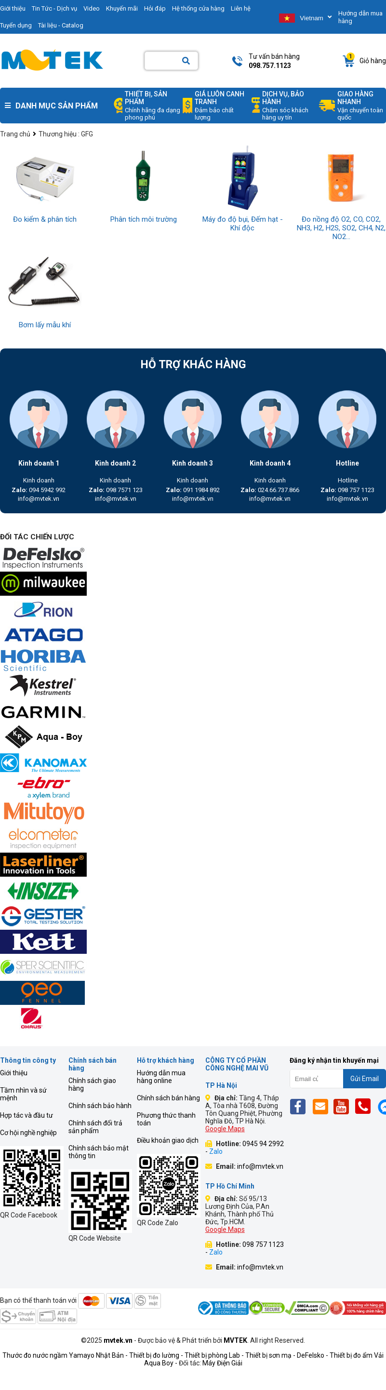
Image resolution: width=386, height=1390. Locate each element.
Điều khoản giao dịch (168, 1140)
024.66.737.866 (269, 490)
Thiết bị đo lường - (156, 1355)
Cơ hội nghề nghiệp (28, 1132)
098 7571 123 (116, 490)
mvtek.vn (118, 1340)
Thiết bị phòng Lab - (214, 1355)
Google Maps (225, 1129)
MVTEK (235, 1340)
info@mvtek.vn (38, 498)
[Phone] (365, 1106)
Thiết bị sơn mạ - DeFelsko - (287, 1355)
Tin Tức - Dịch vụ (54, 8)
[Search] (186, 61)
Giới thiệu (13, 1073)
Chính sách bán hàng (168, 1098)
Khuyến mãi (122, 8)
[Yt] (344, 1106)
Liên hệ (241, 8)
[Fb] (300, 1106)
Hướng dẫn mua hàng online (161, 1076)
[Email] (322, 1106)
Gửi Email (364, 1079)
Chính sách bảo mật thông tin (98, 1152)
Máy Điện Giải (222, 1363)
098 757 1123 (347, 490)
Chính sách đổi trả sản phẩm (95, 1127)
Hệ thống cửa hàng (198, 8)
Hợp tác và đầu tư (26, 1115)
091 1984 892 (193, 490)
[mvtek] (193, 559)
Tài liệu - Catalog (60, 25)
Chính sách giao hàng (92, 1084)
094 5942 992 (39, 490)
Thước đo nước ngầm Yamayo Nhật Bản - (65, 1355)
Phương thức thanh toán (166, 1119)
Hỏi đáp (155, 8)
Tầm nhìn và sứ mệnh (23, 1094)
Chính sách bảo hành (100, 1105)
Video (91, 8)
